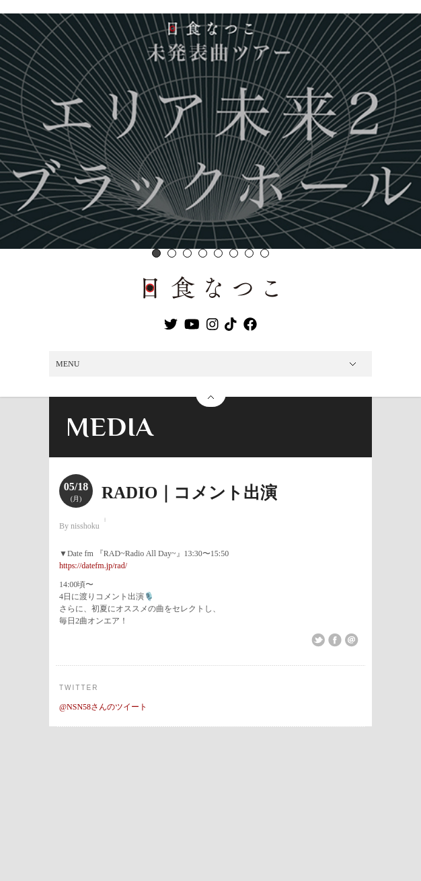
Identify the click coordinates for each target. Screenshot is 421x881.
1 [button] (156, 253)
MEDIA (110, 427)
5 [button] (218, 253)
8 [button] (264, 253)
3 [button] (187, 253)
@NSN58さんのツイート (103, 707)
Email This (351, 640)
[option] (210, 131)
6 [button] (233, 253)
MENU (67, 364)
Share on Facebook (335, 640)
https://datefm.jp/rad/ (93, 565)
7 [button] (249, 253)
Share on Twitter (318, 640)
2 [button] (171, 253)
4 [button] (202, 253)
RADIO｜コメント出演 (189, 493)
